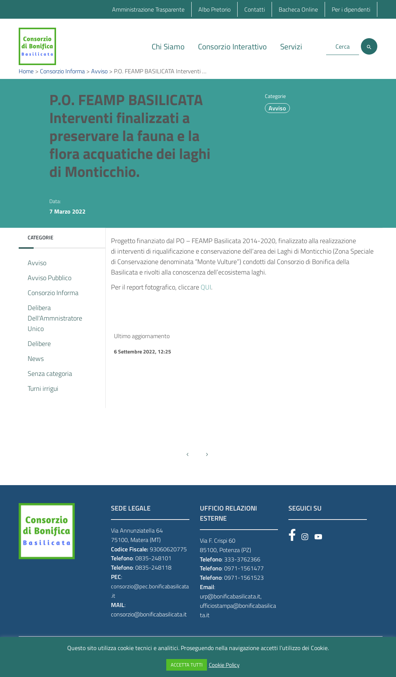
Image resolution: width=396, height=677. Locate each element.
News (36, 370)
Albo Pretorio (214, 9)
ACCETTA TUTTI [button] (186, 664)
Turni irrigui (43, 400)
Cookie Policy (224, 665)
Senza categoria (50, 385)
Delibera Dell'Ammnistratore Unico (55, 329)
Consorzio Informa (53, 304)
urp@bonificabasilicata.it (230, 607)
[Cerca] (369, 46)
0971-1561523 (244, 588)
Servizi (291, 46)
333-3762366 (242, 570)
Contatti (254, 9)
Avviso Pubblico (49, 289)
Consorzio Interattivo (232, 46)
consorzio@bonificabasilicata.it (149, 625)
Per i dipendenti (351, 9)
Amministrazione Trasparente (148, 9)
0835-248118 (153, 578)
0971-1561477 (244, 579)
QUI (206, 298)
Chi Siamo (168, 46)
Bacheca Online (298, 9)
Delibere (39, 355)
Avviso (277, 119)
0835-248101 (153, 569)
